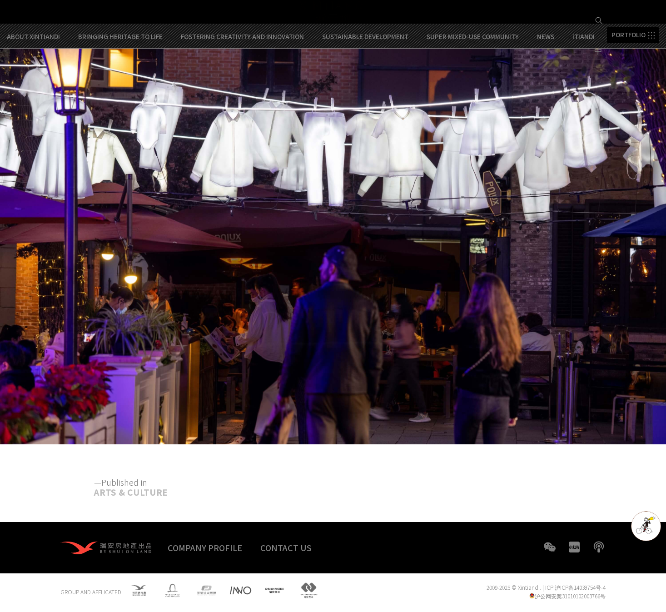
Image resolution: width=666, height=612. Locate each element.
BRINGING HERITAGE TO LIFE (120, 75)
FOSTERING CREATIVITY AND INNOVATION (242, 75)
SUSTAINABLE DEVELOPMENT (365, 75)
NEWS (545, 75)
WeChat (550, 547)
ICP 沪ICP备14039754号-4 (575, 588)
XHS (574, 547)
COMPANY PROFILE (205, 547)
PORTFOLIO (628, 74)
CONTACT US (286, 547)
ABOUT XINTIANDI (33, 75)
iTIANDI (583, 75)
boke (599, 547)
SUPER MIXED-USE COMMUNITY (473, 75)
